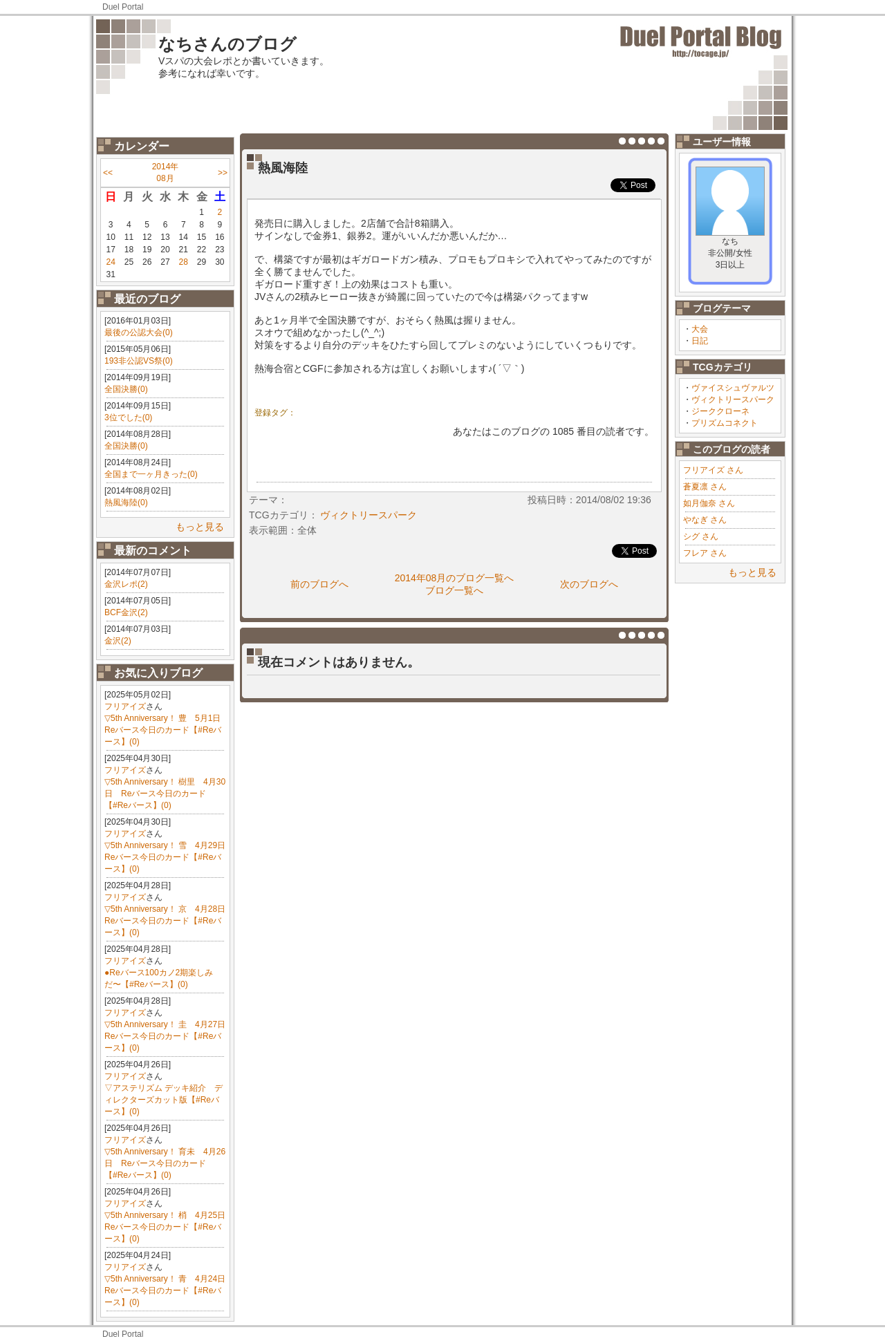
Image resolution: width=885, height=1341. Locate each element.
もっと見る (200, 526)
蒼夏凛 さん (705, 486)
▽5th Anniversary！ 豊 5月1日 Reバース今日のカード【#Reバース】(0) (166, 730)
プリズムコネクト (724, 423)
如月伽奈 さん (709, 503)
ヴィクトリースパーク (732, 399)
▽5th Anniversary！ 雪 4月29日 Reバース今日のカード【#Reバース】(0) (169, 857)
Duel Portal (122, 7)
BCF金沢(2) (126, 612)
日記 (699, 341)
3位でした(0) (128, 417)
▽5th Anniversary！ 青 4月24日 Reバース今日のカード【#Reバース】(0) (169, 1290)
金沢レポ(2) (126, 584)
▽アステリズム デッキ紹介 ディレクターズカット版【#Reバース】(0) (163, 1099)
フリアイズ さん (713, 470)
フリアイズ (125, 706)
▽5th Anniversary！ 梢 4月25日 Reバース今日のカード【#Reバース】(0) (169, 1227)
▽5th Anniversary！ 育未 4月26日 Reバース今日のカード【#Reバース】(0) (164, 1163)
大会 (699, 329)
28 (183, 262)
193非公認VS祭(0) (138, 361)
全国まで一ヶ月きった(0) (151, 474)
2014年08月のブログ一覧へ (454, 577)
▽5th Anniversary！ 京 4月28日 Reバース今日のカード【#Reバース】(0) (169, 920)
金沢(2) (117, 641)
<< (108, 173)
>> (222, 173)
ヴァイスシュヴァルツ (732, 388)
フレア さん (705, 553)
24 (110, 262)
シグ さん (700, 536)
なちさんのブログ (227, 44)
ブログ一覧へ (454, 590)
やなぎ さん (705, 520)
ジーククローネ (720, 411)
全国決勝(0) (126, 389)
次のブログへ (589, 584)
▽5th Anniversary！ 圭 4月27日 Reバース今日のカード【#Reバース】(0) (169, 1036)
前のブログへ (319, 584)
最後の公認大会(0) (138, 332)
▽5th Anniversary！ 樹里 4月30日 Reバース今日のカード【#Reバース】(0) (164, 793)
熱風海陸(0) (126, 502)
